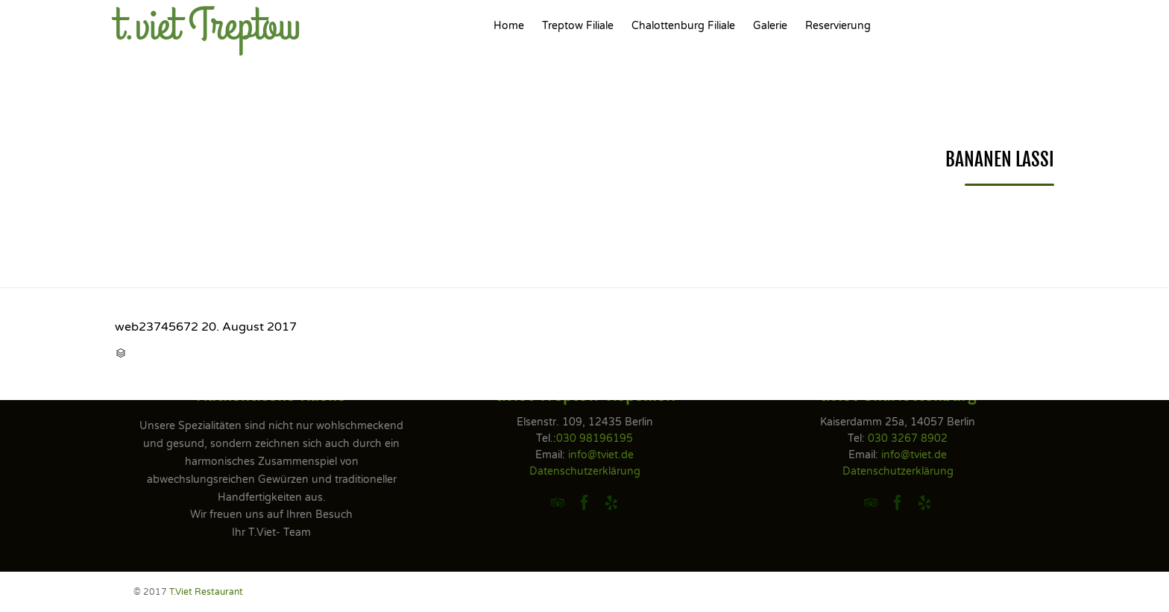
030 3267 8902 (908, 438)
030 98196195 (594, 438)
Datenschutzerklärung (584, 471)
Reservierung (838, 25)
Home (509, 25)
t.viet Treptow (207, 26)
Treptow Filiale (578, 25)
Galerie (770, 25)
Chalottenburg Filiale (683, 25)
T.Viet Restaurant (206, 592)
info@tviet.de (601, 455)
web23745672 (156, 326)
